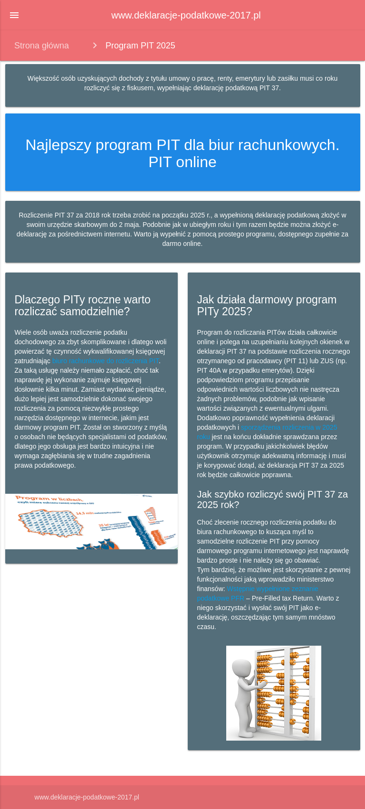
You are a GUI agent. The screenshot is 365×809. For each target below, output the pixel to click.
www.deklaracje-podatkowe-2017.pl (186, 15)
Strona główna (41, 45)
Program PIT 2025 (140, 45)
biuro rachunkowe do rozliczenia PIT (105, 361)
